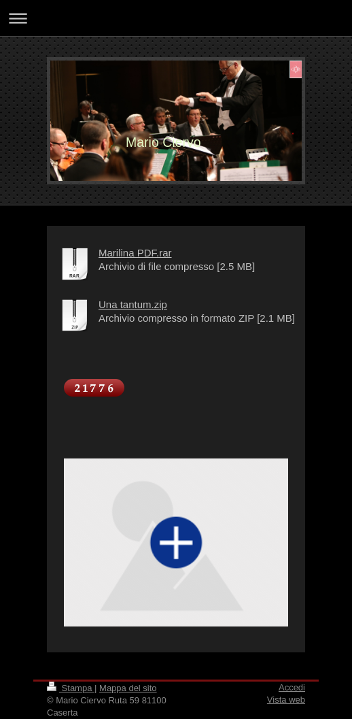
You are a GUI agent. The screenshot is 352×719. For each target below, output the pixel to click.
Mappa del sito (128, 688)
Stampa (70, 688)
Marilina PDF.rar (135, 252)
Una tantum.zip (133, 304)
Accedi (292, 687)
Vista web (286, 700)
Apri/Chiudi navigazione (176, 18)
